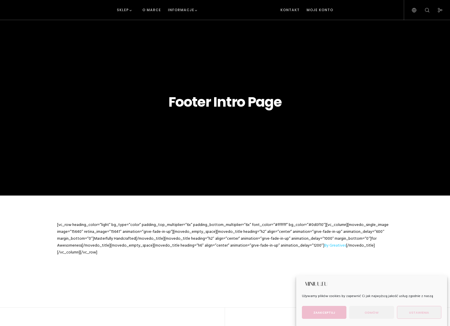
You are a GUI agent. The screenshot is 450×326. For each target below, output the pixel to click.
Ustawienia (419, 312)
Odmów (371, 312)
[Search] (423, 10)
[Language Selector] (410, 10)
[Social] (436, 10)
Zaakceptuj (324, 312)
